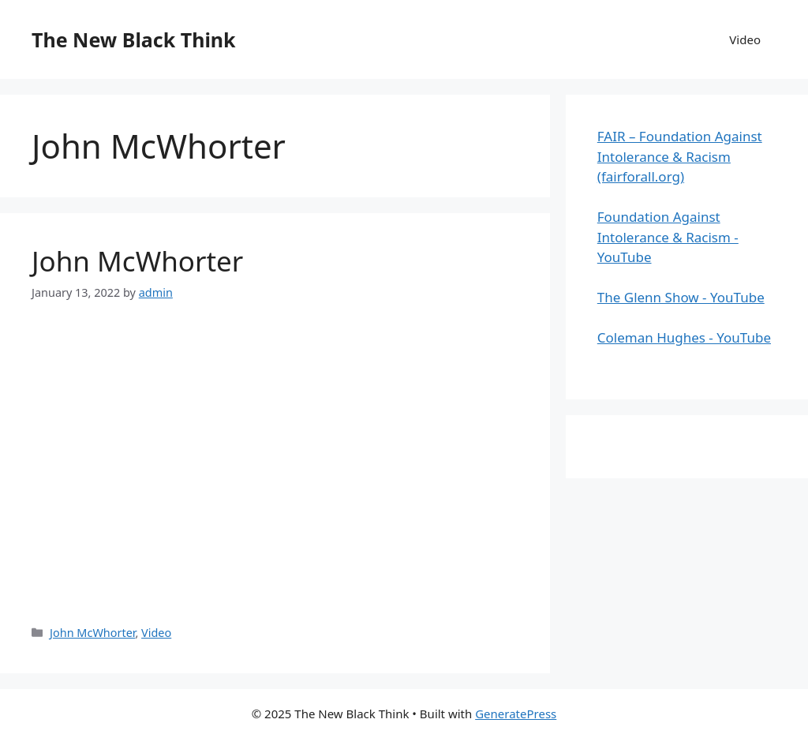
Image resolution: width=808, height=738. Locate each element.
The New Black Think (134, 39)
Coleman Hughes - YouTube (684, 337)
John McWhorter (137, 260)
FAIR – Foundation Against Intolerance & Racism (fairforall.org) (679, 156)
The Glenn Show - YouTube (681, 297)
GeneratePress (515, 713)
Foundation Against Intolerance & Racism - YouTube (668, 237)
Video (745, 39)
